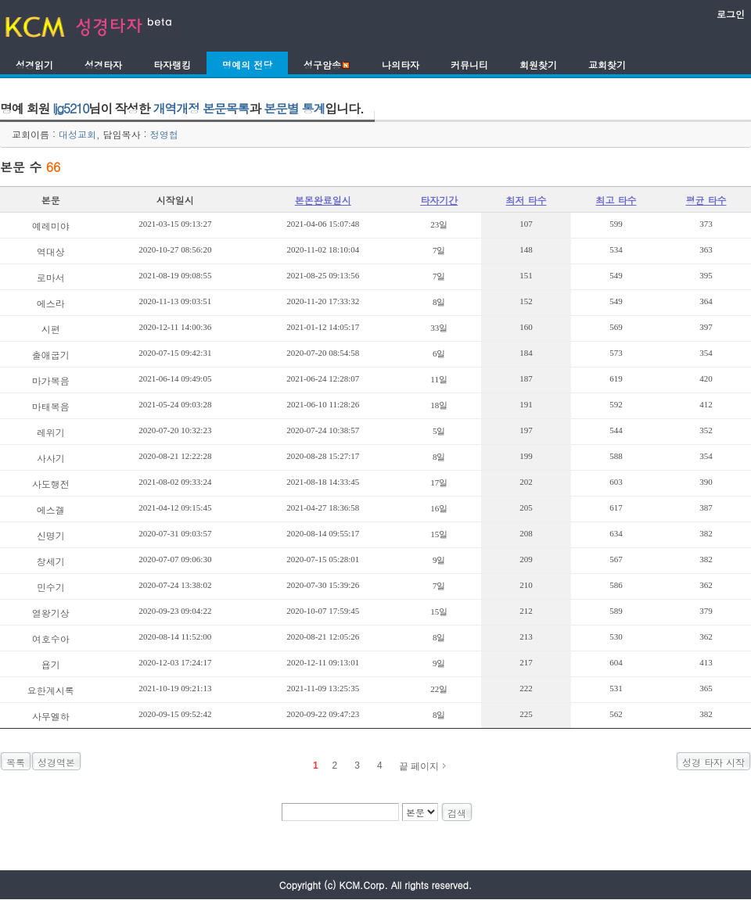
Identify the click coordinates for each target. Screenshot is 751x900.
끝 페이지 (419, 766)
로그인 (731, 13)
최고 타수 (616, 199)
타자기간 (439, 199)
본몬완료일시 (323, 199)
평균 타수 (705, 199)
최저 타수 (526, 199)
